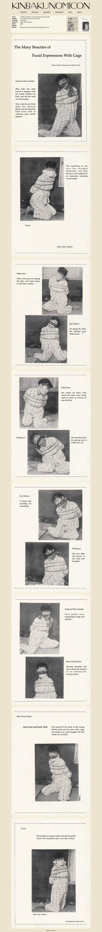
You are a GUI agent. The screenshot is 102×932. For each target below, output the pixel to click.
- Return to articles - (51, 930)
